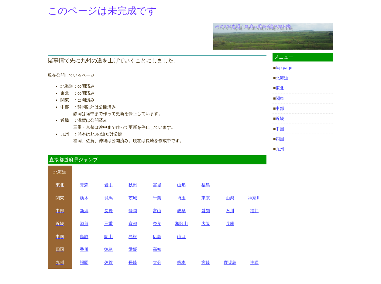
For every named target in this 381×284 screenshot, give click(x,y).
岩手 (108, 184)
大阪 (205, 223)
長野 (108, 210)
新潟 (84, 210)
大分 (157, 262)
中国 (280, 128)
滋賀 (84, 223)
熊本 (181, 262)
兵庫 (230, 223)
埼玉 (181, 197)
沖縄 (254, 262)
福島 (205, 184)
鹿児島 (230, 262)
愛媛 (133, 249)
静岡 (133, 210)
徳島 (108, 249)
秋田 (133, 184)
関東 (280, 98)
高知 (157, 249)
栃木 (84, 197)
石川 (230, 210)
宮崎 (205, 262)
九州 (280, 148)
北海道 (282, 77)
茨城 (133, 197)
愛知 (205, 210)
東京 (205, 197)
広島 (157, 236)
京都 (133, 223)
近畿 (280, 118)
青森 (84, 184)
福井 (254, 210)
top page (284, 67)
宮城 (157, 184)
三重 (108, 223)
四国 (280, 138)
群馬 (108, 197)
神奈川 (254, 197)
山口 (181, 236)
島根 (133, 236)
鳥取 (84, 236)
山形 (181, 184)
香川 (84, 249)
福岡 (84, 262)
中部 (280, 108)
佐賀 (108, 262)
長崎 (133, 262)
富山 (157, 210)
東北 (280, 88)
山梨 (230, 197)
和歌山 (181, 223)
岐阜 (181, 210)
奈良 (157, 223)
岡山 (108, 236)
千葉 (157, 197)
